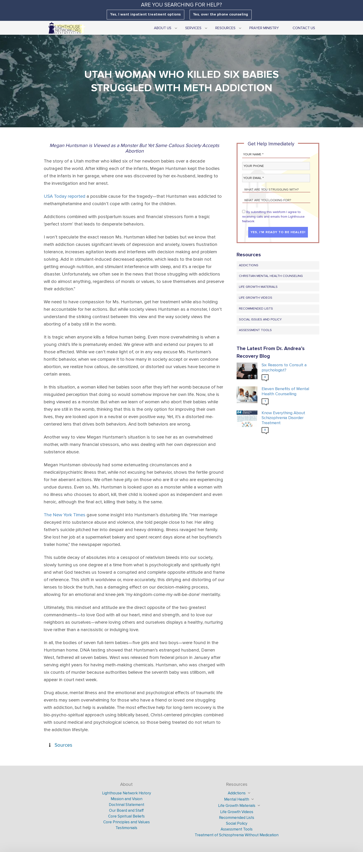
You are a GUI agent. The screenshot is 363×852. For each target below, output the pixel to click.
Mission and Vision (126, 798)
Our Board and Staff (126, 810)
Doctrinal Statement (126, 804)
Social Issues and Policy (260, 319)
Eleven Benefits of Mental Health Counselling (285, 392)
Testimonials (126, 827)
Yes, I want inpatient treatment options (145, 14)
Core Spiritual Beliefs (126, 816)
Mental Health (236, 799)
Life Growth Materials (258, 287)
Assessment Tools (255, 330)
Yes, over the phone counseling (220, 14)
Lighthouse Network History (126, 793)
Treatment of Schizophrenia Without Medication (237, 835)
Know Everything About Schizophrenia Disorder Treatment (283, 417)
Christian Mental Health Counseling (271, 276)
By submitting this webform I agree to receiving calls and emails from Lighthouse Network (273, 216)
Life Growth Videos (255, 298)
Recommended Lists (256, 308)
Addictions (248, 265)
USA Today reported (64, 196)
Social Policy (236, 823)
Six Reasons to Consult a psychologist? (284, 368)
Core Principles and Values (126, 822)
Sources (63, 745)
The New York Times (64, 515)
